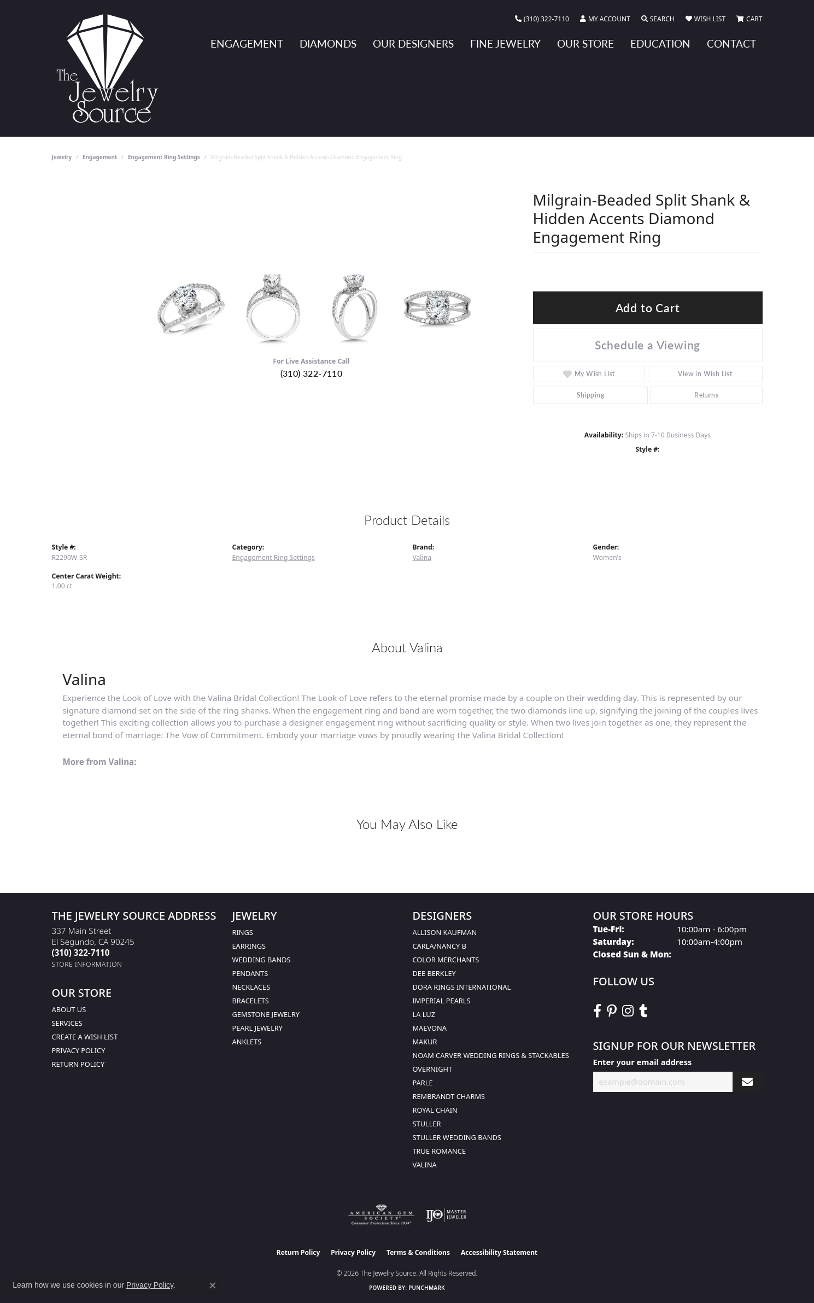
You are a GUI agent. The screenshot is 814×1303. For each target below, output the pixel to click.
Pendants (250, 973)
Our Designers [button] (413, 43)
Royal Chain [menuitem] (435, 1110)
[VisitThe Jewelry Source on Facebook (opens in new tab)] (597, 1011)
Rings (242, 932)
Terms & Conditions (418, 1252)
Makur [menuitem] (425, 1042)
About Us (69, 1009)
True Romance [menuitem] (439, 1151)
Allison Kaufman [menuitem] (445, 932)
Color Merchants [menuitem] (446, 960)
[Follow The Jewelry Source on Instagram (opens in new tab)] (628, 1011)
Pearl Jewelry (257, 1028)
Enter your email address (642, 1061)
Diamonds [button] (328, 43)
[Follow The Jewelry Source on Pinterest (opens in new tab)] (612, 1011)
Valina (422, 557)
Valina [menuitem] (425, 1165)
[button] (605, 19)
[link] (542, 19)
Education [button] (660, 43)
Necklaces (251, 987)
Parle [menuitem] (423, 1083)
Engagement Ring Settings (164, 157)
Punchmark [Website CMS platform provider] (426, 1288)
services (67, 1023)
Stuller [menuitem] (427, 1124)
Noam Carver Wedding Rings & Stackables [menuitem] (491, 1055)
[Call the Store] (81, 952)
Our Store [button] (585, 43)
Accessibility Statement (499, 1252)
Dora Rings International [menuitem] (462, 987)
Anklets (247, 1042)
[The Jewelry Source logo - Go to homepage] (112, 68)
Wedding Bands (261, 960)
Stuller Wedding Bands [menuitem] (457, 1137)
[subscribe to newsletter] (747, 1082)
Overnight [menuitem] (433, 1069)
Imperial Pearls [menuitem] (442, 1001)
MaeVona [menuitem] (430, 1028)
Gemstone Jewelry (266, 1014)
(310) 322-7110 (311, 373)
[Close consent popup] (212, 1285)
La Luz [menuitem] (424, 1014)
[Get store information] (87, 964)
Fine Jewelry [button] (505, 43)
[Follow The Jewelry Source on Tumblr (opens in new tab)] (643, 1011)
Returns (706, 395)
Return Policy (78, 1064)
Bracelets (250, 1001)
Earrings (249, 946)
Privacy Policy (79, 1050)
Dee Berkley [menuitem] (434, 973)
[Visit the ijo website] (446, 1215)
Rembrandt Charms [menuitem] (449, 1096)
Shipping (590, 395)
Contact (731, 43)
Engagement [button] (246, 43)
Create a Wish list (85, 1037)
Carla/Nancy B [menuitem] (439, 946)
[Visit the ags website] (381, 1215)
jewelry (62, 157)
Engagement (100, 157)
